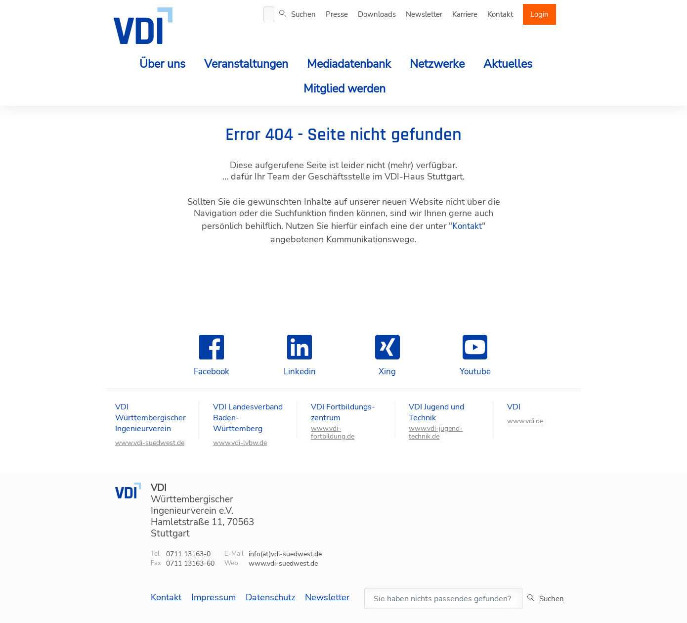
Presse (337, 14)
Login (539, 14)
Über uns (162, 64)
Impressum (213, 597)
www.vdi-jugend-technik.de (436, 433)
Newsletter (424, 14)
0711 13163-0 (188, 554)
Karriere (464, 14)
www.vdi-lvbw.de (240, 443)
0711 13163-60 (190, 563)
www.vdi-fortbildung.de (332, 433)
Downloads (377, 14)
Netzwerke (437, 64)
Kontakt (500, 14)
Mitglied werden (344, 88)
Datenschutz (270, 597)
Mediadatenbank (349, 64)
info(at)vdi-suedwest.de (285, 554)
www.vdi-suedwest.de (149, 443)
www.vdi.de (525, 421)
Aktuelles (507, 64)
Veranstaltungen (246, 64)
